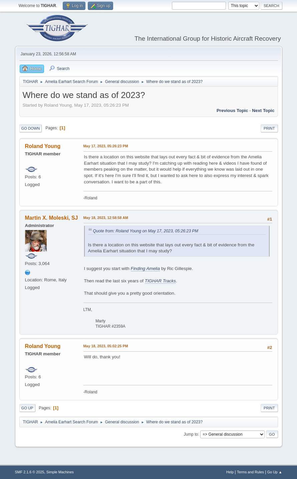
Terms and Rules (250, 472)
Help (230, 472)
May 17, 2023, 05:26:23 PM (105, 146)
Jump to (191, 434)
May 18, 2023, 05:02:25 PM (105, 346)
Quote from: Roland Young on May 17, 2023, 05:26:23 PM (145, 231)
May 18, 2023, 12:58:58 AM (105, 218)
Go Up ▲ (274, 472)
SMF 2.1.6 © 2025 (29, 472)
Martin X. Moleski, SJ (51, 218)
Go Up (27, 408)
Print (269, 128)
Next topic (263, 110)
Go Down (30, 128)
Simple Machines (60, 472)
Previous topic (232, 110)
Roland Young (43, 146)
